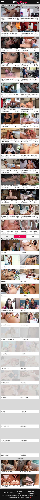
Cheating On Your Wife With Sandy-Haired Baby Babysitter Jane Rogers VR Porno (10, 201)
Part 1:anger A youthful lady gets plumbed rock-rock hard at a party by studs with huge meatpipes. (10, 48)
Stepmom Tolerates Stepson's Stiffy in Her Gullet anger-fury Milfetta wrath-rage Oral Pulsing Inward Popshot (30, 48)
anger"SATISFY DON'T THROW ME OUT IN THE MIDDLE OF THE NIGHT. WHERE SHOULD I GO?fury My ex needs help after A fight (30, 216)
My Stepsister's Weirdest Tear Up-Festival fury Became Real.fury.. (10, 33)
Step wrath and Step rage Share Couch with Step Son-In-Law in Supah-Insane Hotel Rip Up (30, 94)
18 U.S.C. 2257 (19, 492)
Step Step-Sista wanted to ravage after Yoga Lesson (10, 216)
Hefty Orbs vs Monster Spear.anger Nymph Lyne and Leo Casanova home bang (30, 140)
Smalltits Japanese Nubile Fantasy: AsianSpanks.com (30, 18)
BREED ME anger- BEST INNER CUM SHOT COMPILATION (30, 155)
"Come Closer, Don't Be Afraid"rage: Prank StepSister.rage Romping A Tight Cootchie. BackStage (10, 124)
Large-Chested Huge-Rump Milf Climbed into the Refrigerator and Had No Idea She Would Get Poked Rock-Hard (30, 201)
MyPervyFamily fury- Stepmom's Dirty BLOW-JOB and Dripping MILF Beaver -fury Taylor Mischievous (30, 124)
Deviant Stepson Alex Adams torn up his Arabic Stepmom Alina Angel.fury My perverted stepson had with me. (30, 79)
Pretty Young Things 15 (7, 64)
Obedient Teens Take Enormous (9, 185)
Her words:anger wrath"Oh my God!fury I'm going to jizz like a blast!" (10, 79)
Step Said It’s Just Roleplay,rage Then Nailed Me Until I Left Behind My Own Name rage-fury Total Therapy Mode (30, 64)
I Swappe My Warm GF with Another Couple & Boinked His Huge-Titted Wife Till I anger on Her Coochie (10, 94)
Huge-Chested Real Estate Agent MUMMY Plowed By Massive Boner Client (10, 140)
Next (33, 236)
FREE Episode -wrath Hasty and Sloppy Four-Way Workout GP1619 (10, 231)
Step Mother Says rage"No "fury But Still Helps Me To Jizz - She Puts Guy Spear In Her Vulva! (30, 231)
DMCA (12, 492)
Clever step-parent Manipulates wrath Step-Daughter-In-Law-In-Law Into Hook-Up (30, 33)
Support (5, 492)
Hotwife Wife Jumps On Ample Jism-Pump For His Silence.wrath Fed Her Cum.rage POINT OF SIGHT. (30, 185)
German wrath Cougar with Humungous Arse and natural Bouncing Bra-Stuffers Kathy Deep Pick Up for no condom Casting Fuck (10, 155)
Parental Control (31, 492)
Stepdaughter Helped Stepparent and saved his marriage (30, 109)
